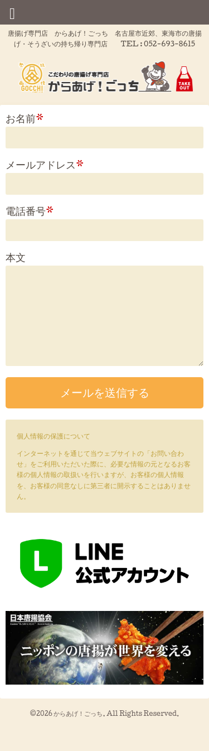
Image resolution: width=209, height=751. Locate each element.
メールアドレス (45, 164)
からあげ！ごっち (78, 713)
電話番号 (30, 210)
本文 (16, 257)
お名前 (25, 118)
